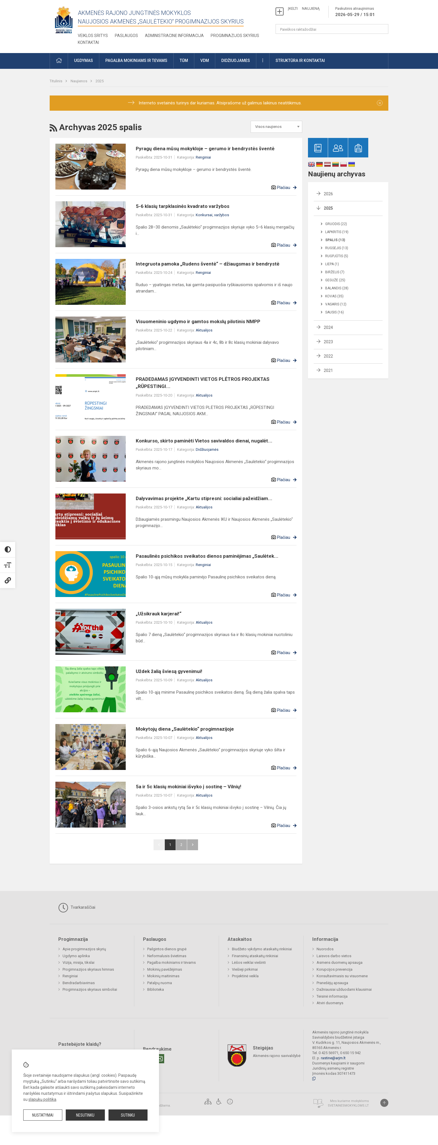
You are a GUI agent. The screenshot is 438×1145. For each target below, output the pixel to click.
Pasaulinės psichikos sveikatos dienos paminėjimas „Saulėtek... (207, 556)
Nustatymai (42, 1115)
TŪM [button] (184, 60)
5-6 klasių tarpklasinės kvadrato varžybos (182, 206)
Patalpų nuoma (159, 983)
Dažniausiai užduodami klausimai (344, 989)
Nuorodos (325, 949)
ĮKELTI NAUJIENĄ (303, 8)
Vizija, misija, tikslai (78, 962)
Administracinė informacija (174, 35)
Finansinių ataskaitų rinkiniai (255, 956)
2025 (100, 81)
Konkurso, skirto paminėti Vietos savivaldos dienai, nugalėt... (204, 441)
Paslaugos (126, 35)
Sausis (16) (334, 312)
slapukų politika (42, 1099)
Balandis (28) (336, 288)
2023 (328, 342)
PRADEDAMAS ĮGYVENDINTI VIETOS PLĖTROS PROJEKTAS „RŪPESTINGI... (203, 382)
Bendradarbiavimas (79, 983)
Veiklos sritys (93, 35)
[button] (59, 61)
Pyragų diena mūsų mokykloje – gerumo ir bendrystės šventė (205, 148)
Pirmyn (192, 844)
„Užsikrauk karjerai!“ (158, 614)
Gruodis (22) (336, 224)
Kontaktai (88, 42)
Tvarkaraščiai (76, 907)
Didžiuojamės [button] (235, 60)
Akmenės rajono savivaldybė (277, 1055)
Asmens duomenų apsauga (340, 962)
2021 (328, 370)
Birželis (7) (334, 272)
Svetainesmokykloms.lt (348, 1105)
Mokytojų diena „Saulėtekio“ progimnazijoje (185, 729)
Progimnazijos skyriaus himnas (88, 969)
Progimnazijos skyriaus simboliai (90, 989)
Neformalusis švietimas (166, 956)
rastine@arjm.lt (333, 1058)
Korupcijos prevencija (334, 969)
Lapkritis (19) (336, 232)
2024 (328, 327)
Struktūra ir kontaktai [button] (300, 60)
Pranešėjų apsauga (332, 983)
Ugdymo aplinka (76, 956)
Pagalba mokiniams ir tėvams (171, 962)
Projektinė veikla (245, 976)
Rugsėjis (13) (336, 248)
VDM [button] (204, 60)
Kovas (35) (334, 296)
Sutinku (128, 1115)
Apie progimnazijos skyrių (84, 949)
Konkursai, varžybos (212, 215)
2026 (328, 194)
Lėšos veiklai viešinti (249, 962)
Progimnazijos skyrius (235, 35)
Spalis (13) (335, 240)
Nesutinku (85, 1115)
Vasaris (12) (335, 304)
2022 (328, 356)
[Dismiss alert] (380, 103)
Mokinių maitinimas (163, 976)
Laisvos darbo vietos (334, 956)
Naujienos (79, 81)
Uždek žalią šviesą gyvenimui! (169, 671)
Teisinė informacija (332, 996)
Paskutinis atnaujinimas (355, 12)
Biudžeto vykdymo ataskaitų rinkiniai (262, 949)
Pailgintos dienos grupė (167, 949)
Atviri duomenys (330, 1003)
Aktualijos (204, 330)
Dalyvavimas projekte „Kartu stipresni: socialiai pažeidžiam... (204, 498)
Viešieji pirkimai (245, 969)
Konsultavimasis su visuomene (342, 976)
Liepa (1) (332, 264)
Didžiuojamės (207, 449)
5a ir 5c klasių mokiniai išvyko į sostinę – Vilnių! (188, 786)
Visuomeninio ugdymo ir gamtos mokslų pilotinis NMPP (198, 321)
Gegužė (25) (335, 280)
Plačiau (283, 187)
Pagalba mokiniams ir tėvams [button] (136, 60)
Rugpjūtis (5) (336, 256)
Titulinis (56, 81)
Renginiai (203, 157)
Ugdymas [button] (83, 60)
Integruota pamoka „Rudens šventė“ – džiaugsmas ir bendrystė (207, 264)
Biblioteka (155, 989)
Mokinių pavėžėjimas (164, 969)
